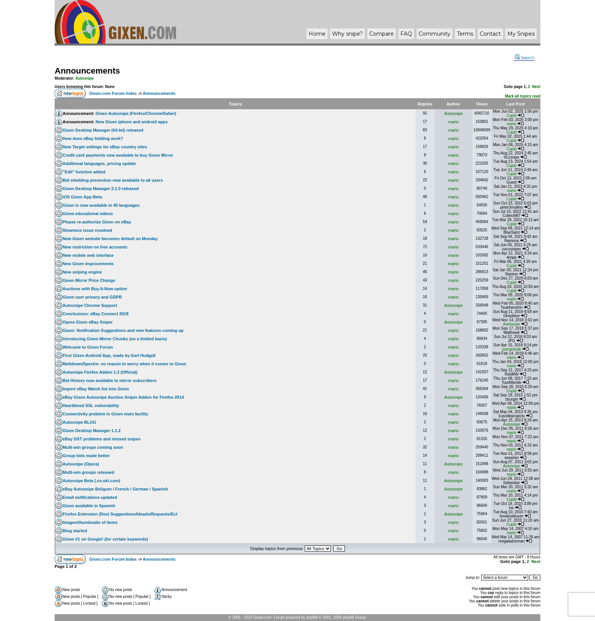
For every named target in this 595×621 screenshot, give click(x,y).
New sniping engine (82, 272)
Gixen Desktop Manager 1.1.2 (92, 430)
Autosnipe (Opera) (81, 464)
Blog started (75, 530)
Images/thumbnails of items (90, 522)
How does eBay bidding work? (93, 138)
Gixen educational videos (88, 213)
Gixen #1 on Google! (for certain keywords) (105, 539)
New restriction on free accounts (95, 247)
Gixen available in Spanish (89, 505)
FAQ (406, 33)
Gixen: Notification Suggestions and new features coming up (123, 330)
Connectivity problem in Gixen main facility (105, 414)
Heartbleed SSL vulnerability (91, 405)
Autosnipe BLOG (79, 422)
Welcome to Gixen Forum (88, 347)
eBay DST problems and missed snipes (101, 439)
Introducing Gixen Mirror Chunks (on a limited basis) (115, 338)
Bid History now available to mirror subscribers (110, 380)
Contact (490, 33)
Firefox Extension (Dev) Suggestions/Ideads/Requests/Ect (120, 514)
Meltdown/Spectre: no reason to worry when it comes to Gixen (124, 364)
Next (536, 87)
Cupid (511, 115)
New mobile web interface (88, 255)
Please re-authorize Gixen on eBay (97, 222)
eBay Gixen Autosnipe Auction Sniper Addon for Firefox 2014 (123, 397)
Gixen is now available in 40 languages (101, 205)
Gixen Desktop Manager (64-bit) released (103, 130)
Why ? (347, 33)
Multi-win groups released (88, 472)
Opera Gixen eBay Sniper (88, 322)
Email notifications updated (90, 497)
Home (317, 33)
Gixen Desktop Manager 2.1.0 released (101, 188)
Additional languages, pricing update (99, 163)
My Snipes (521, 33)
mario (453, 121)
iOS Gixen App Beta (82, 197)
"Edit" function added (84, 172)
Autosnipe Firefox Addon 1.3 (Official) (100, 372)
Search (525, 57)
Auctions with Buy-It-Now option (95, 288)
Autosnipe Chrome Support (90, 305)
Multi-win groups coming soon (93, 447)
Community (434, 33)
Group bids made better (86, 455)
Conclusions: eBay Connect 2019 (96, 313)
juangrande (511, 349)
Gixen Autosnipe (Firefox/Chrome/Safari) (136, 113)
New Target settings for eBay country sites (105, 147)
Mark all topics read (522, 96)
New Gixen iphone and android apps (132, 121)
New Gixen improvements (88, 263)
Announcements (87, 70)
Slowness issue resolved (87, 230)
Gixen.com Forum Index (113, 93)
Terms (465, 33)
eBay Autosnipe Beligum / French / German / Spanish (115, 489)
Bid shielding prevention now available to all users (113, 180)
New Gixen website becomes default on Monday (110, 238)
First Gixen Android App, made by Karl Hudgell (109, 355)
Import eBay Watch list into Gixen (96, 389)
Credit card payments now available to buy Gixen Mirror (118, 155)
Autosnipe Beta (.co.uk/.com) (91, 480)
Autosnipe (85, 78)
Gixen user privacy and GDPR (92, 297)
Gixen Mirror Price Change (89, 280)
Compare (381, 33)
